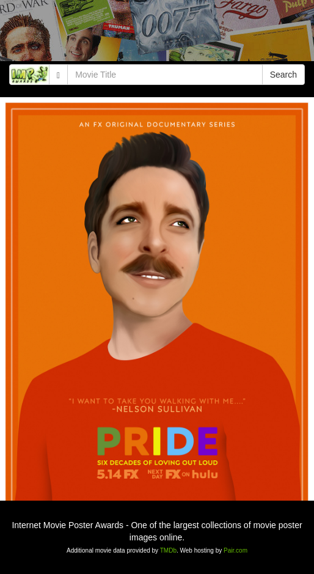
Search (283, 74)
